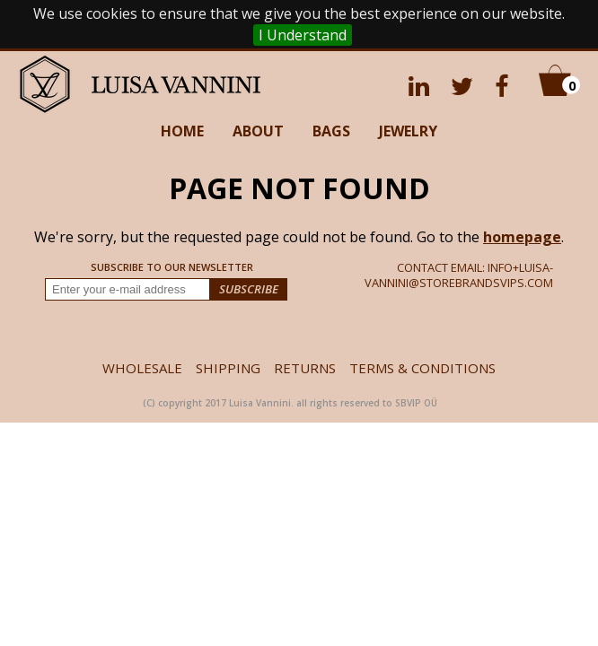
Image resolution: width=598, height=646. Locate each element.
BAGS (331, 131)
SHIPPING (228, 368)
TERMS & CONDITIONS (422, 368)
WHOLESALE (142, 368)
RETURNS (305, 368)
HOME (182, 131)
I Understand (303, 35)
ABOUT (258, 131)
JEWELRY (408, 131)
